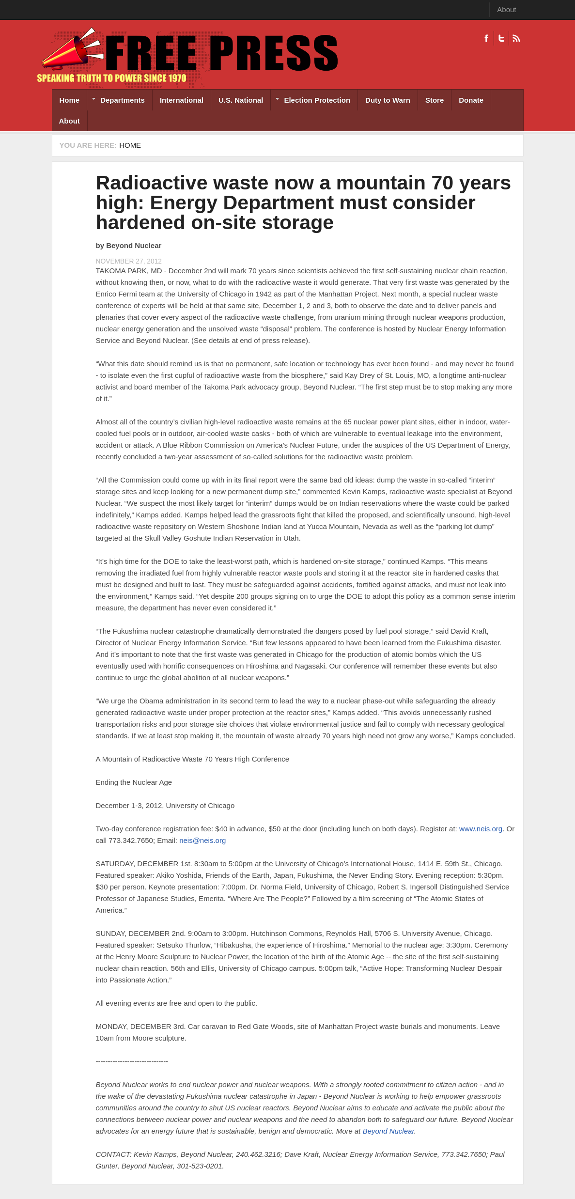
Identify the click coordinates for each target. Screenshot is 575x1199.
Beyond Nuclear (388, 1131)
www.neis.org (480, 829)
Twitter (501, 38)
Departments (116, 101)
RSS (516, 38)
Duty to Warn (387, 100)
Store (434, 100)
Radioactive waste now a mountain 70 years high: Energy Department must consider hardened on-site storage (304, 202)
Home (70, 100)
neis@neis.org (202, 840)
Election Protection (310, 101)
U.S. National (241, 100)
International (181, 100)
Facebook (486, 38)
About (506, 9)
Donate (471, 100)
